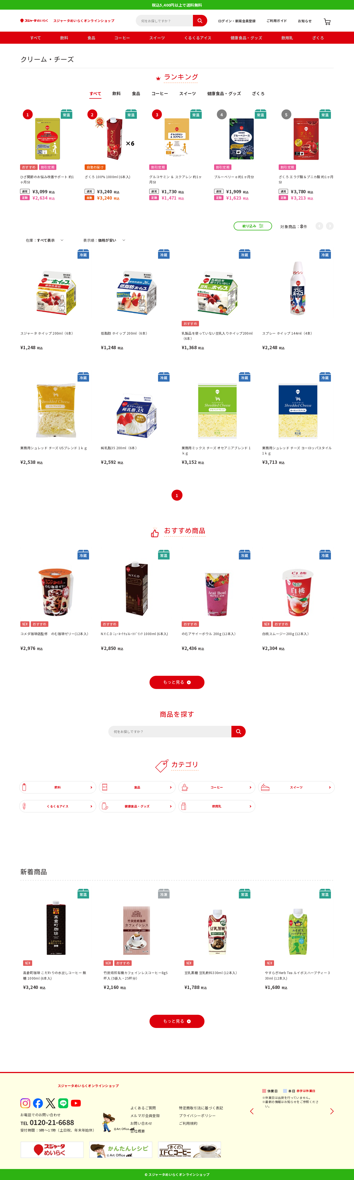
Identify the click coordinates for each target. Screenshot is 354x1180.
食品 (91, 37)
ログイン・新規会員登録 (237, 20)
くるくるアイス (198, 37)
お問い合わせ (141, 1123)
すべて (35, 37)
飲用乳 (287, 37)
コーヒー (122, 37)
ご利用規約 (188, 1123)
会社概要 (137, 1131)
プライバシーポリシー (197, 1115)
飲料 (64, 37)
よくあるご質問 (143, 1107)
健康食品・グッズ (246, 37)
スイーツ (157, 37)
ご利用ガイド (277, 20)
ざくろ (318, 37)
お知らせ (305, 20)
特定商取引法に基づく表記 (201, 1107)
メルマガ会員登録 (145, 1115)
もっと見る (173, 682)
